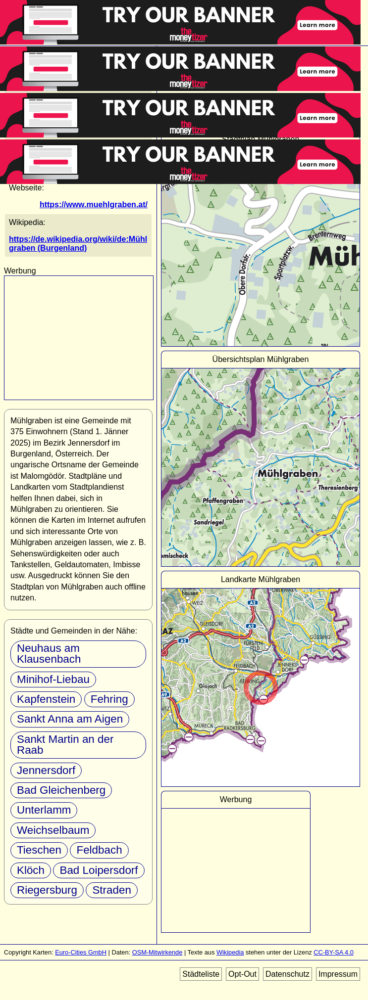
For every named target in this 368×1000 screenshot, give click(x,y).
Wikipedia (230, 952)
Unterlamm (44, 810)
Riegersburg (47, 890)
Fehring (109, 699)
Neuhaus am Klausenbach (49, 653)
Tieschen (39, 850)
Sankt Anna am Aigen (70, 719)
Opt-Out (242, 974)
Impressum (338, 974)
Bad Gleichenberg (61, 790)
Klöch (31, 870)
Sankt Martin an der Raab (65, 744)
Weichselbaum (53, 830)
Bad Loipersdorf (98, 870)
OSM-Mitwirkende (157, 952)
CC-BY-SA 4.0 (334, 952)
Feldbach (99, 850)
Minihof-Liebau (53, 679)
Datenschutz (287, 974)
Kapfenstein (46, 699)
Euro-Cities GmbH (80, 952)
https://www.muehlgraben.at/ (94, 204)
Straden (111, 890)
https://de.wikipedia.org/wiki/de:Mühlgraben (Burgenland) (78, 243)
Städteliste (200, 974)
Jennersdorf (46, 770)
